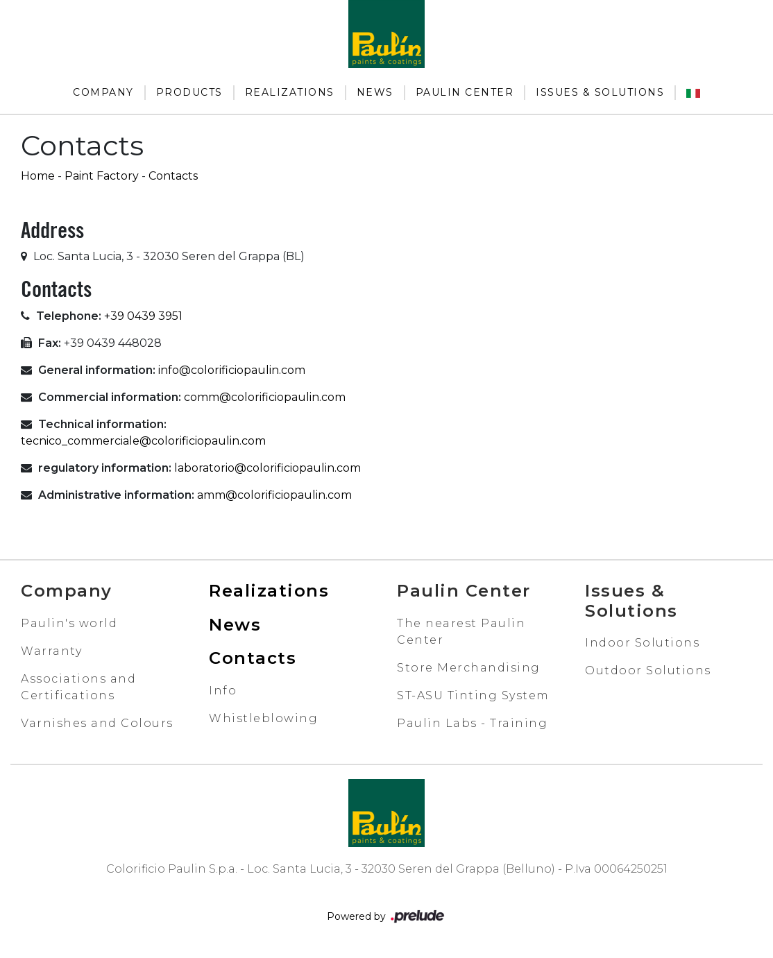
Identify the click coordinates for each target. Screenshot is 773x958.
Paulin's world (69, 623)
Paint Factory (102, 175)
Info (223, 690)
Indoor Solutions (642, 642)
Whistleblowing (263, 718)
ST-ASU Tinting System (473, 695)
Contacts (173, 175)
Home (38, 175)
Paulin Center (465, 92)
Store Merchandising (469, 667)
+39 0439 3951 (143, 316)
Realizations (289, 92)
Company (103, 92)
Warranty (51, 651)
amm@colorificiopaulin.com (274, 495)
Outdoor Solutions (648, 670)
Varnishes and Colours (97, 723)
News (375, 92)
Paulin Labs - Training (472, 723)
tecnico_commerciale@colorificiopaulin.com (143, 440)
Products (189, 92)
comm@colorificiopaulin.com (265, 397)
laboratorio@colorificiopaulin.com (267, 467)
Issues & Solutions (600, 92)
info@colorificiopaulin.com (231, 370)
